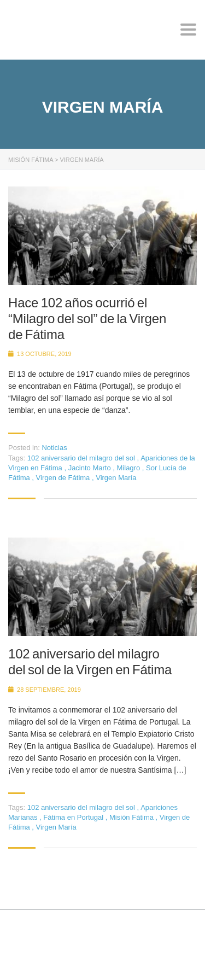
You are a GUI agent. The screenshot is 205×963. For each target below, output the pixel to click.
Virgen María (116, 478)
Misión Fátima (132, 817)
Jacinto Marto (90, 468)
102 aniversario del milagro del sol (82, 458)
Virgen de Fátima (64, 478)
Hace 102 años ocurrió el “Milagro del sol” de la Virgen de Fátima (87, 318)
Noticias (54, 447)
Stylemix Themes (41, 940)
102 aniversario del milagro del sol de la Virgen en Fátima (90, 661)
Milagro (129, 468)
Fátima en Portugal (74, 817)
